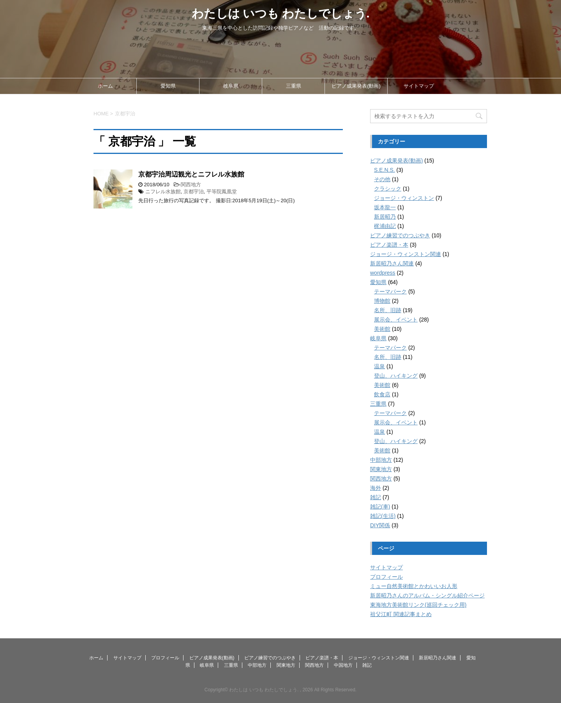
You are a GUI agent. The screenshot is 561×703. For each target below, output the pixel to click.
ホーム (105, 86)
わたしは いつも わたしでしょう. (281, 13)
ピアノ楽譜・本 (389, 245)
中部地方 (381, 460)
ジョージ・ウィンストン (404, 198)
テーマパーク (390, 291)
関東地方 (381, 469)
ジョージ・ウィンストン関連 (405, 254)
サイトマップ (419, 86)
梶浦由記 (385, 226)
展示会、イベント (396, 319)
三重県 (293, 86)
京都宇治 (193, 191)
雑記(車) (380, 506)
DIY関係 (380, 525)
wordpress (382, 273)
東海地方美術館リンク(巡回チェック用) (418, 605)
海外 (375, 488)
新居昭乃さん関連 (392, 263)
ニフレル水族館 (163, 191)
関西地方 (191, 184)
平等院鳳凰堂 (221, 191)
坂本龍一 (385, 207)
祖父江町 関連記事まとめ (401, 614)
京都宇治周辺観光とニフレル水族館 (191, 174)
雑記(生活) (382, 516)
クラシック (387, 188)
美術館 (382, 329)
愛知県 (168, 86)
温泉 (379, 366)
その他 (382, 179)
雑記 (375, 497)
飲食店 (382, 394)
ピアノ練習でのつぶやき (400, 235)
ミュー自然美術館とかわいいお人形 (413, 586)
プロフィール (386, 577)
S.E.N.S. (384, 170)
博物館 (382, 301)
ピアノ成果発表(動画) (356, 86)
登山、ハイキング (396, 376)
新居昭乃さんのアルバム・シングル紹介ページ (427, 595)
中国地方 (343, 665)
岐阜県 (230, 86)
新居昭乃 (385, 217)
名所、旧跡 (387, 310)
